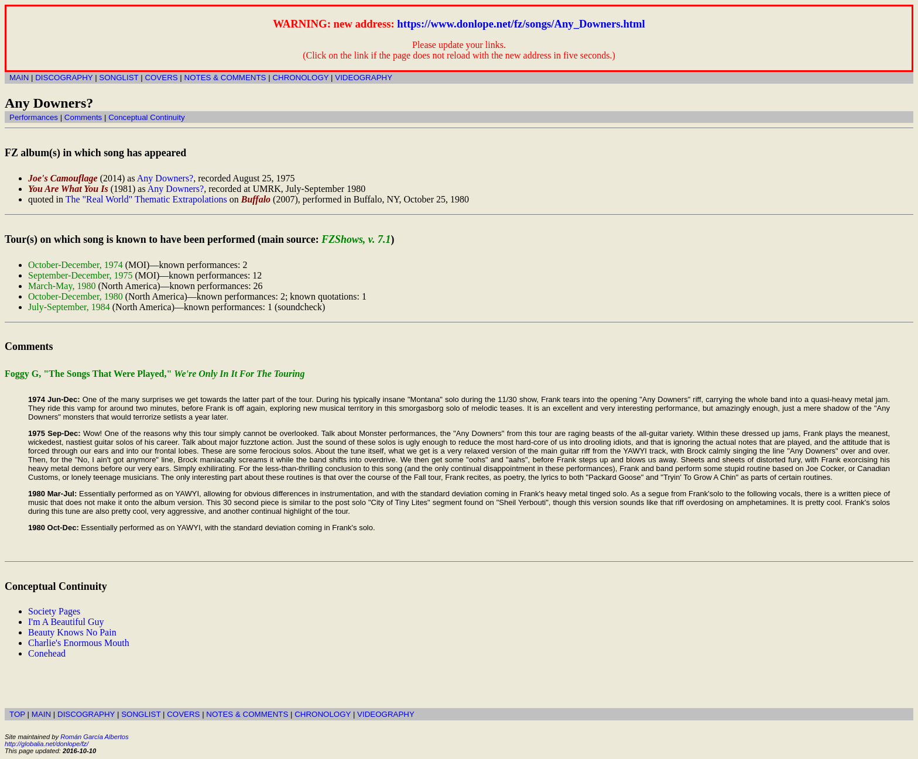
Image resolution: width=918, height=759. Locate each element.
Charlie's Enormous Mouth (78, 643)
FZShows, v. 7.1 (356, 239)
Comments (83, 117)
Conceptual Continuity (146, 117)
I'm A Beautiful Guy (66, 622)
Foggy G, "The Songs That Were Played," (155, 374)
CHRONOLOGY (300, 77)
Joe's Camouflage (63, 178)
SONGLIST (118, 77)
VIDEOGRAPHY (363, 77)
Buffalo (255, 199)
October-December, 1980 (75, 296)
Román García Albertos (94, 736)
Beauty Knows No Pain (72, 632)
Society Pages (54, 611)
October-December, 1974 (75, 265)
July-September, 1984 (69, 307)
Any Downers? (165, 178)
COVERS (161, 77)
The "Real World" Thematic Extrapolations (146, 199)
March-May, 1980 (61, 286)
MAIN (19, 77)
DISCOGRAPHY (64, 77)
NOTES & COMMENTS (225, 77)
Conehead (47, 653)
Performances (33, 117)
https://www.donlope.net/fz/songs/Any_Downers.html (521, 24)
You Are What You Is (68, 189)
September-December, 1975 (80, 275)
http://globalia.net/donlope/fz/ (46, 743)
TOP (17, 714)
